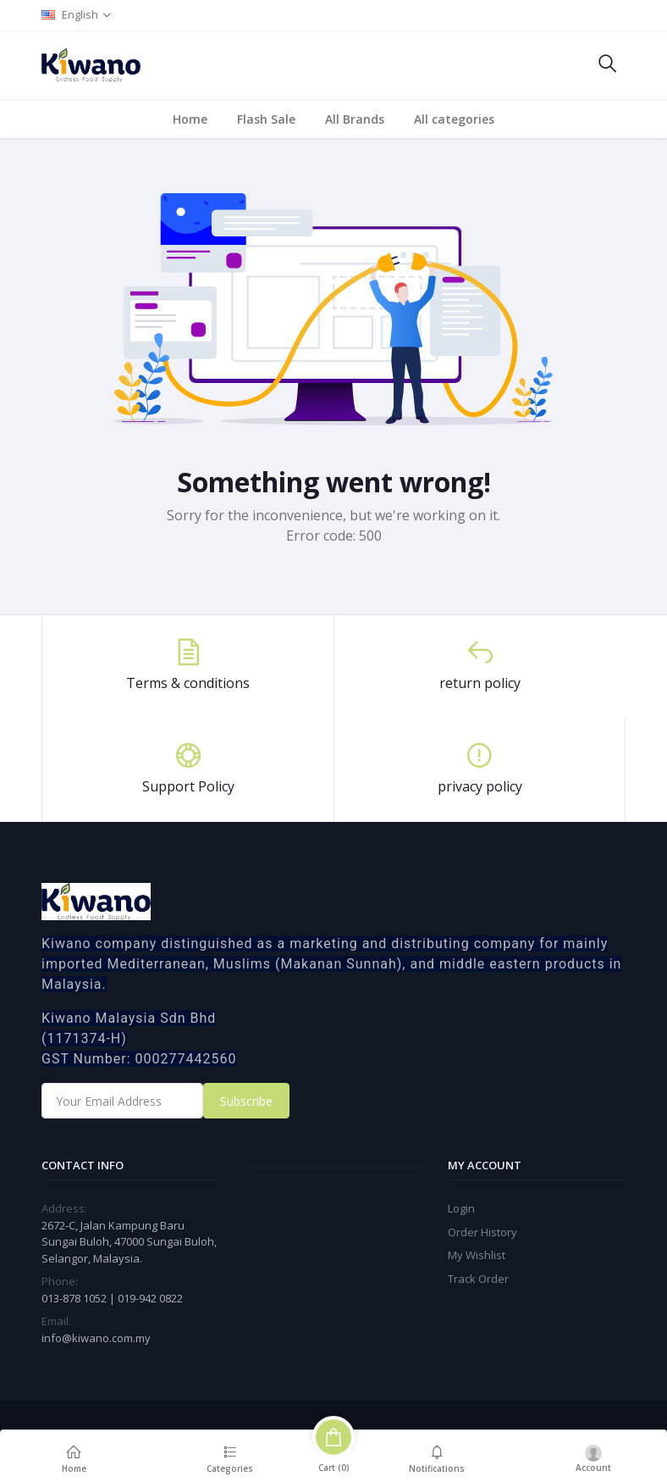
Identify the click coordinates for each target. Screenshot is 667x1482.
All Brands (354, 119)
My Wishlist (476, 1255)
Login (461, 1208)
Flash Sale (266, 119)
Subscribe (246, 1101)
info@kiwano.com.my (96, 1338)
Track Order (478, 1278)
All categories (454, 119)
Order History (482, 1232)
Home (190, 119)
